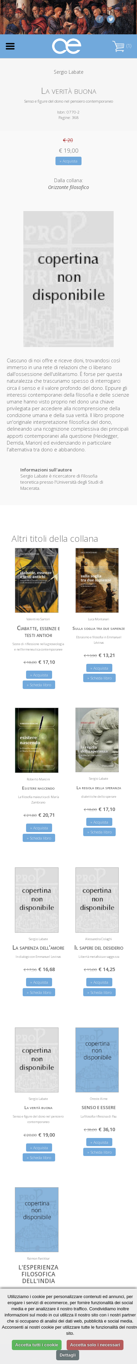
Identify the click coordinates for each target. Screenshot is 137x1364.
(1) (121, 45)
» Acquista (68, 160)
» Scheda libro (39, 684)
